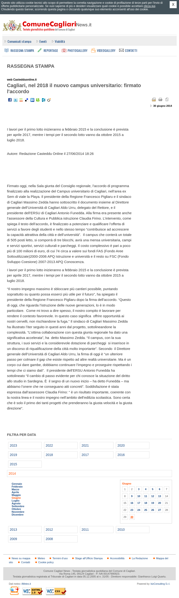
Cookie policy (46, 562)
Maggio (16, 495)
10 (138, 496)
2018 (49, 455)
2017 (85, 455)
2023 (13, 445)
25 (145, 510)
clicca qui (149, 6)
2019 (13, 455)
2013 (13, 529)
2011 (85, 529)
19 (152, 503)
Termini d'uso (60, 558)
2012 (49, 529)
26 (152, 510)
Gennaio (17, 483)
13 (159, 496)
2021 (85, 445)
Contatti (25, 562)
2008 (49, 539)
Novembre (18, 511)
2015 (13, 464)
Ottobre (16, 509)
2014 (12, 473)
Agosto (16, 503)
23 (131, 510)
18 (145, 503)
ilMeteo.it (26, 584)
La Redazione (140, 558)
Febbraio (17, 486)
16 (131, 503)
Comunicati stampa (19, 41)
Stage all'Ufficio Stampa (89, 558)
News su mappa (21, 558)
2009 (13, 539)
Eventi (43, 41)
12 (152, 496)
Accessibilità (117, 558)
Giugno (16, 497)
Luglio (15, 500)
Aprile (15, 492)
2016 (121, 455)
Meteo (41, 558)
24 (138, 510)
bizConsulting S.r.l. (160, 584)
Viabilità (60, 41)
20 (159, 503)
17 (138, 503)
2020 (121, 445)
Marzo (15, 489)
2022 (49, 445)
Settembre (18, 506)
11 (145, 496)
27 (159, 510)
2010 (121, 529)
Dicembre (18, 514)
